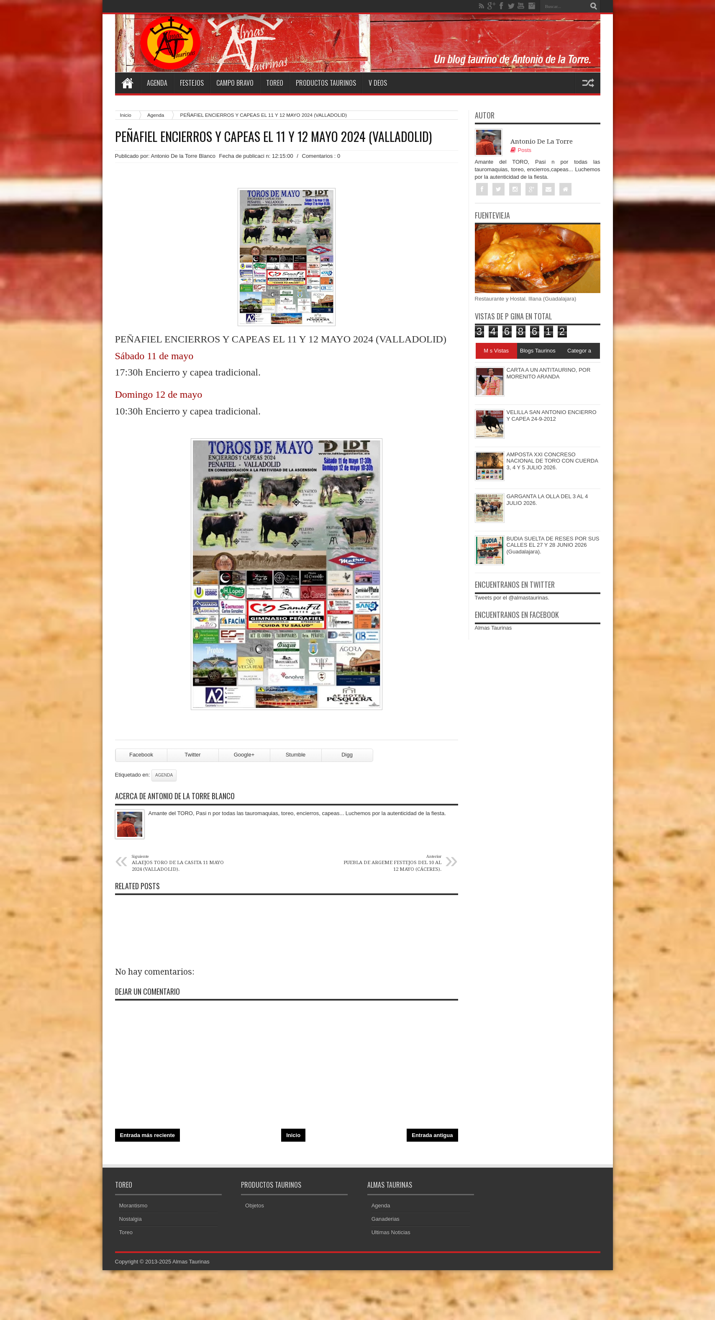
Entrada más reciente (147, 1135)
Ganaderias (386, 1219)
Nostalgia (130, 1219)
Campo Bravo (235, 83)
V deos (378, 83)
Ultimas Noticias (391, 1232)
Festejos (192, 83)
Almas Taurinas (493, 628)
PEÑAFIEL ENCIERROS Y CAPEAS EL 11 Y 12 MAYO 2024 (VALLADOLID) (273, 136)
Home (127, 82)
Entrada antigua (432, 1135)
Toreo (274, 83)
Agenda (157, 83)
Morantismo (133, 1205)
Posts (521, 150)
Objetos (254, 1205)
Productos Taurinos (326, 83)
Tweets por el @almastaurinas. (512, 597)
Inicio (125, 115)
